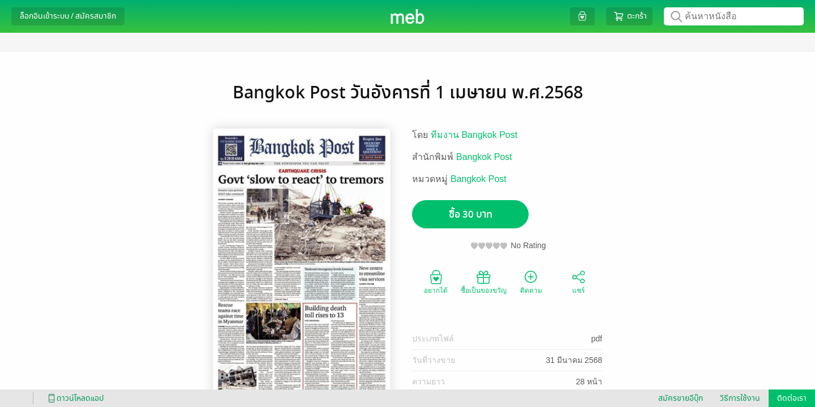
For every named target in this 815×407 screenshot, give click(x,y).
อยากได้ (436, 282)
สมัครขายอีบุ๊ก (680, 398)
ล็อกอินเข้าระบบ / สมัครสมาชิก (68, 16)
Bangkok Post (484, 157)
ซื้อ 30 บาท (470, 214)
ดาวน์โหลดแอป (74, 398)
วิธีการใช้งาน (740, 398)
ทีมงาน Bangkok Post (474, 135)
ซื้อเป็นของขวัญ (484, 282)
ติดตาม (531, 282)
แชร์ (578, 282)
